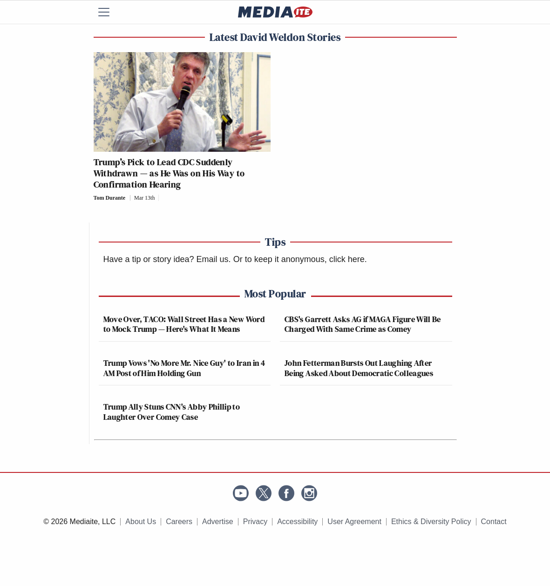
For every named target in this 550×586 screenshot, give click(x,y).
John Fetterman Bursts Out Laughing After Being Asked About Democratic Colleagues (359, 368)
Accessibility (297, 521)
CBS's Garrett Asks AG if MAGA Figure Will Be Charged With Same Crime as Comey (363, 324)
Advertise (217, 521)
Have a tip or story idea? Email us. (167, 259)
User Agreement (354, 521)
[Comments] (161, 198)
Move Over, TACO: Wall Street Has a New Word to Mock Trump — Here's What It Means (184, 324)
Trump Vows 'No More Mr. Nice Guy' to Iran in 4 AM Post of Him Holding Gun (184, 368)
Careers (179, 521)
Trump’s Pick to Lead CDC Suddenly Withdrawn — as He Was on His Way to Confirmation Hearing (169, 173)
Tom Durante (110, 198)
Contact (494, 521)
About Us (140, 521)
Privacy (255, 521)
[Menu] (110, 12)
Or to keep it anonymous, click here (299, 259)
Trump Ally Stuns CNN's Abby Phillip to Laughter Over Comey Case (171, 412)
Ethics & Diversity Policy (431, 521)
